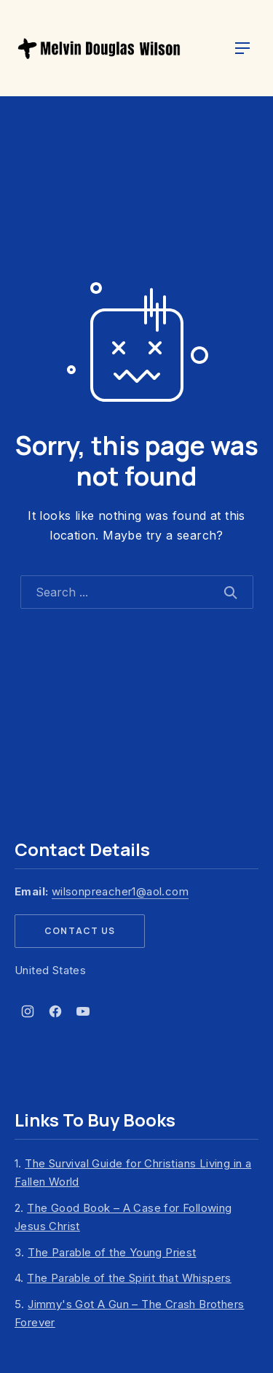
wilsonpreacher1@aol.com (120, 891)
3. (106, 1252)
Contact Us (79, 931)
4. (123, 1278)
